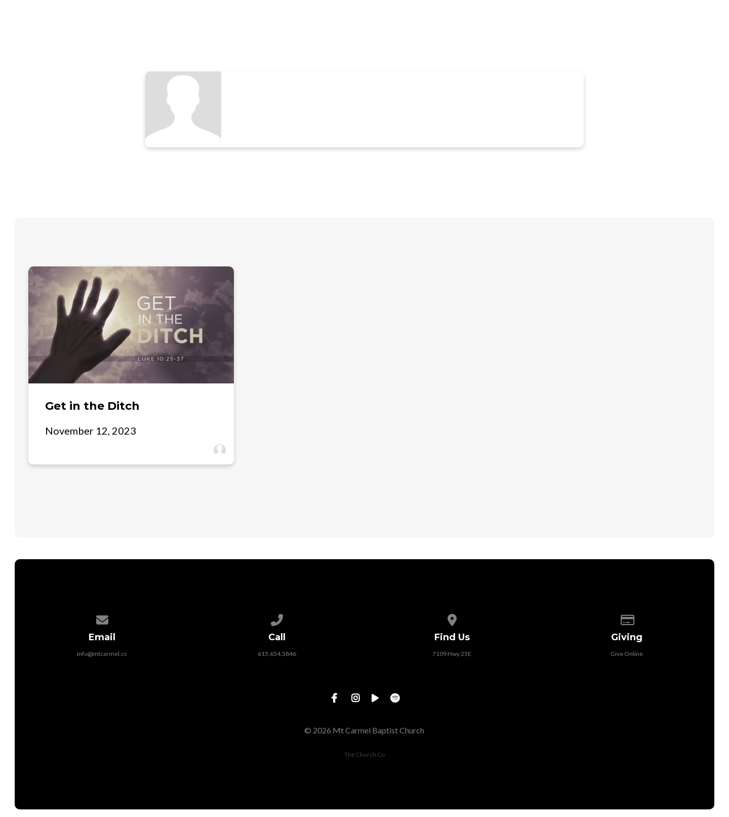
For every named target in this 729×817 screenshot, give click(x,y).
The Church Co (364, 754)
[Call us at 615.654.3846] (277, 618)
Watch (583, 35)
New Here (307, 35)
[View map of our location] (452, 618)
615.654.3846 (277, 653)
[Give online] (627, 618)
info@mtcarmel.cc (102, 653)
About (372, 35)
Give (695, 35)
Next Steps (440, 35)
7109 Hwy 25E (451, 653)
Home (245, 35)
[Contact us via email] (102, 618)
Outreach (518, 35)
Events (642, 35)
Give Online (627, 653)
